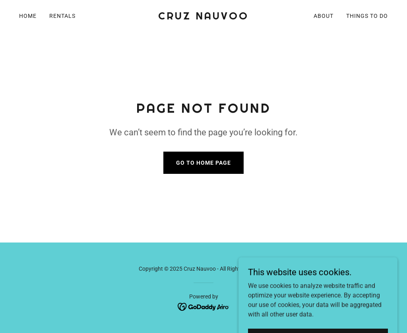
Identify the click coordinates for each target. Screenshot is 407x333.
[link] (203, 17)
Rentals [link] (62, 16)
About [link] (323, 16)
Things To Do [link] (367, 16)
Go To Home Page (203, 163)
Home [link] (28, 16)
